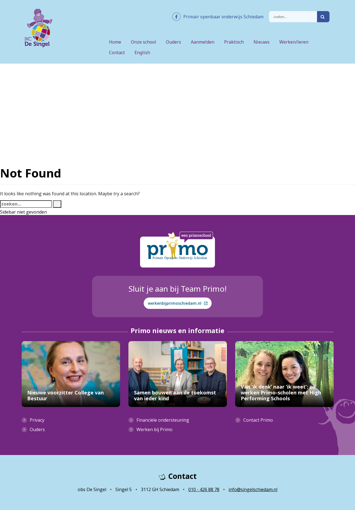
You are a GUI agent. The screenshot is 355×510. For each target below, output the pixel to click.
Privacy (37, 420)
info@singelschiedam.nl (253, 489)
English (142, 52)
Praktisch (234, 42)
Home (115, 42)
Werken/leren (293, 42)
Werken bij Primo (154, 429)
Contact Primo (258, 420)
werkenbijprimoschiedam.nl (177, 303)
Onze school (143, 42)
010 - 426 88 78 (203, 489)
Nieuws (261, 42)
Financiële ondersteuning (162, 420)
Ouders (173, 42)
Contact (117, 52)
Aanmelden (202, 42)
